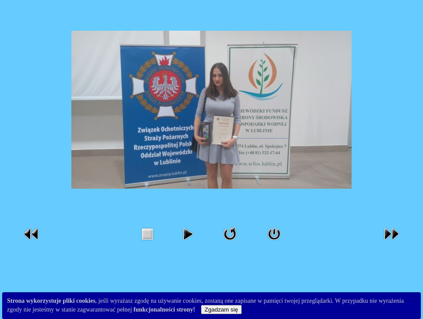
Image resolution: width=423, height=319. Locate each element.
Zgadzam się (221, 309)
